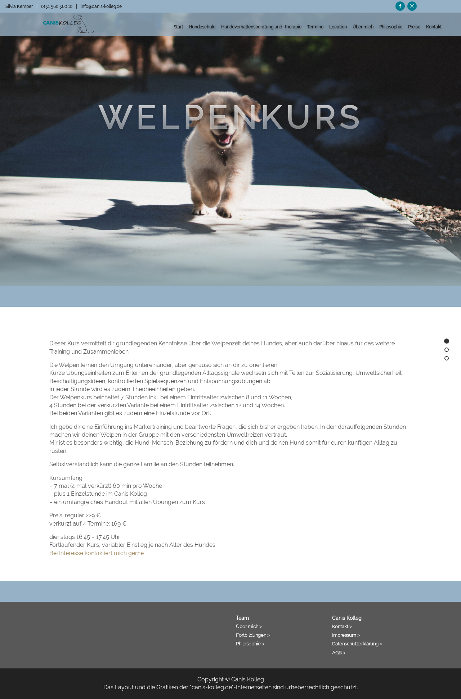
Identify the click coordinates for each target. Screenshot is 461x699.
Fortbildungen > (253, 635)
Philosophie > (250, 643)
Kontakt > (342, 626)
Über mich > (249, 626)
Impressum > (346, 635)
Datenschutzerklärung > (357, 643)
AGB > (338, 652)
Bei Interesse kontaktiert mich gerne (96, 553)
